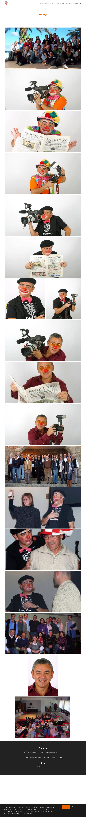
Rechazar (75, 807)
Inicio (41, 3)
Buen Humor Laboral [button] (73, 3)
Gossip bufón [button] (60, 3)
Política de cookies (43, 767)
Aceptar (66, 807)
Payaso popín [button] (49, 3)
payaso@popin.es (52, 752)
